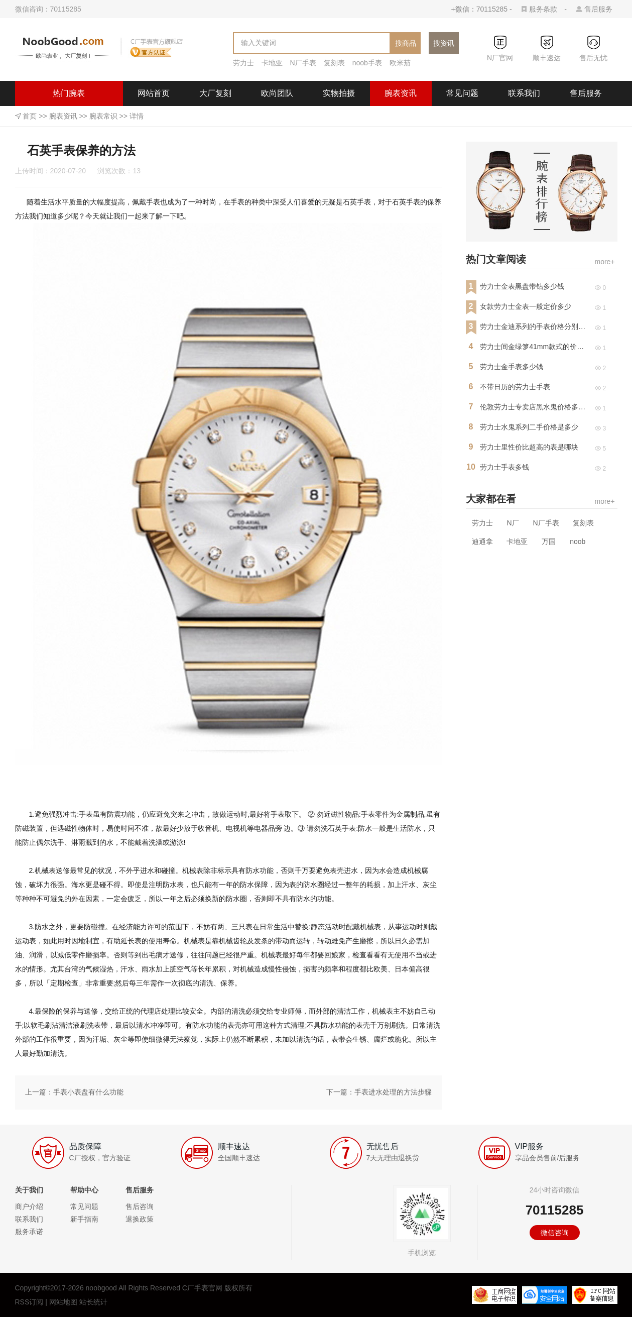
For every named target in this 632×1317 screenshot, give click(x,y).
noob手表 (367, 63)
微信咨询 (555, 1233)
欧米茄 (400, 63)
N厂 (513, 523)
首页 (30, 116)
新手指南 (84, 1219)
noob (577, 541)
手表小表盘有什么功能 (88, 1092)
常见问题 (462, 93)
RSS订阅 (29, 1302)
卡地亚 (272, 63)
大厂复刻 (215, 93)
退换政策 (139, 1219)
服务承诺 (29, 1232)
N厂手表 (303, 63)
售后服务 (598, 9)
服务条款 (543, 9)
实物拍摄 (339, 93)
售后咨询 (139, 1206)
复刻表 (334, 63)
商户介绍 (29, 1206)
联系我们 (524, 93)
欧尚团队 (277, 93)
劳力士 (243, 63)
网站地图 (63, 1302)
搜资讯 (443, 43)
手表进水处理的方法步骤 (393, 1092)
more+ (605, 262)
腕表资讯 (401, 93)
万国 (549, 541)
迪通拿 (482, 541)
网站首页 (154, 93)
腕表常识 (103, 116)
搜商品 (405, 43)
